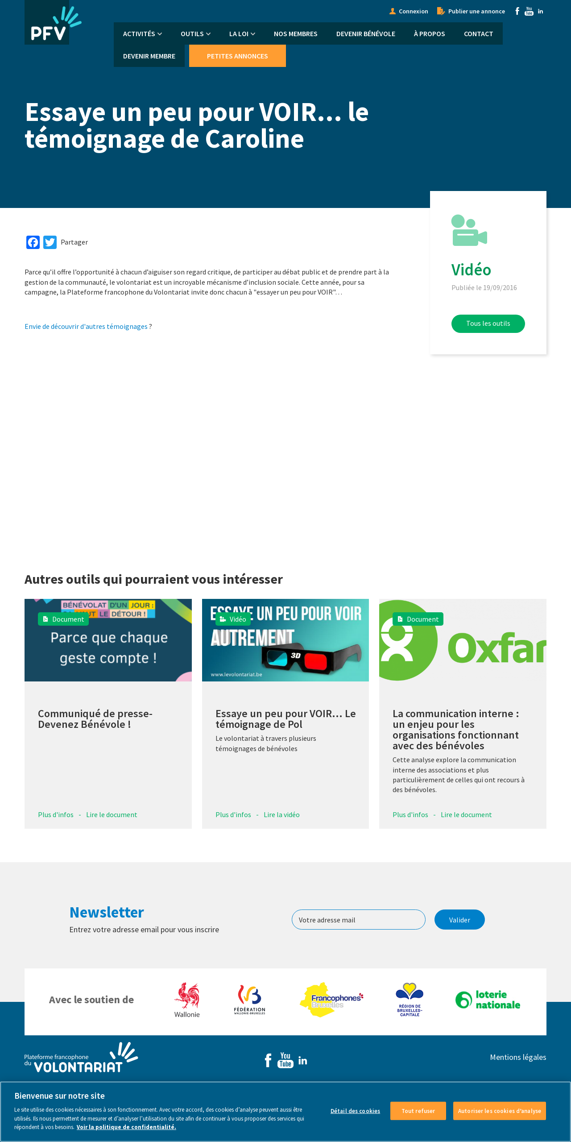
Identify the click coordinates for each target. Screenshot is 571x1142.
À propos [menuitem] (429, 33)
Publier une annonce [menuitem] (476, 11)
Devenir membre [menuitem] (149, 55)
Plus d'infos (56, 814)
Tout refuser (418, 1110)
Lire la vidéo (282, 814)
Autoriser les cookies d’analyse (499, 1110)
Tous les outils (488, 323)
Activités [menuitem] (139, 33)
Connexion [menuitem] (413, 11)
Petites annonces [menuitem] (237, 55)
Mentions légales (518, 1057)
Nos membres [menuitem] (296, 33)
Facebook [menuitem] (517, 11)
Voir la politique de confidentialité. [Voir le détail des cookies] (126, 1127)
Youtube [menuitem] (529, 11)
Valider (459, 919)
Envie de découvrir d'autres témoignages (86, 326)
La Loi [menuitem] (238, 33)
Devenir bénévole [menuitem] (365, 33)
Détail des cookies (355, 1110)
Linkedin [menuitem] (540, 11)
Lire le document (111, 814)
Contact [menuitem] (478, 33)
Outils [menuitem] (192, 33)
